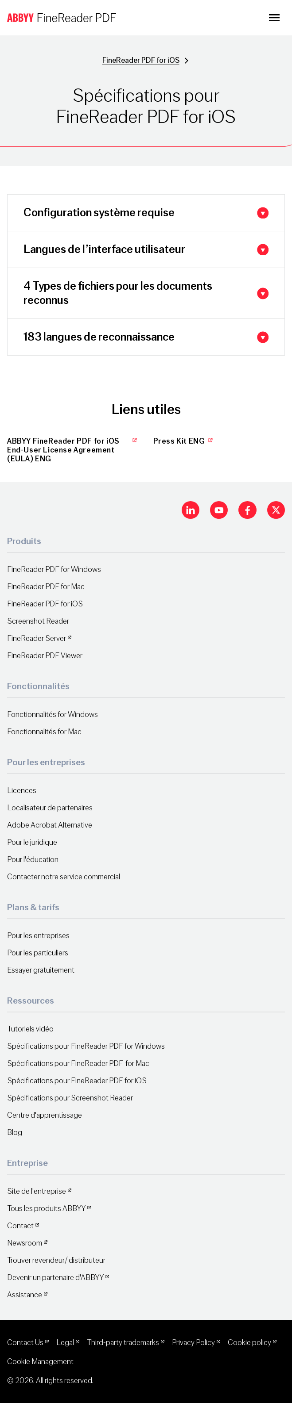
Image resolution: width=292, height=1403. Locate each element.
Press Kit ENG (184, 441)
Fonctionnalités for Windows (52, 714)
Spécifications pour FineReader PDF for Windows (86, 1046)
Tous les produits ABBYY (46, 1208)
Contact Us (25, 1342)
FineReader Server (36, 638)
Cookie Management (40, 1361)
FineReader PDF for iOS (140, 60)
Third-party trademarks (123, 1342)
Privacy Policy (193, 1342)
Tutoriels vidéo (30, 1029)
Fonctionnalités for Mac (44, 731)
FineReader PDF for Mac (46, 586)
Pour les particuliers (37, 953)
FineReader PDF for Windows (54, 569)
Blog (14, 1132)
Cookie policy (249, 1342)
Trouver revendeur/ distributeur (56, 1260)
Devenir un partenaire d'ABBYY (55, 1277)
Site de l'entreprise (36, 1191)
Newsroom (24, 1243)
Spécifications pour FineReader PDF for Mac (78, 1063)
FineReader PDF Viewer (44, 655)
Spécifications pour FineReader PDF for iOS (77, 1080)
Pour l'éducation (32, 859)
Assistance (24, 1295)
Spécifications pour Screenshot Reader (70, 1098)
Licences (21, 790)
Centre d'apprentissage (44, 1115)
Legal (65, 1342)
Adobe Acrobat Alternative (49, 825)
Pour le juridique (32, 842)
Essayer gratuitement (40, 970)
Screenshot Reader (38, 621)
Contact (20, 1225)
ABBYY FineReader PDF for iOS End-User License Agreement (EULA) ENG (73, 450)
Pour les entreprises (38, 935)
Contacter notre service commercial (63, 877)
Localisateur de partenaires (50, 808)
